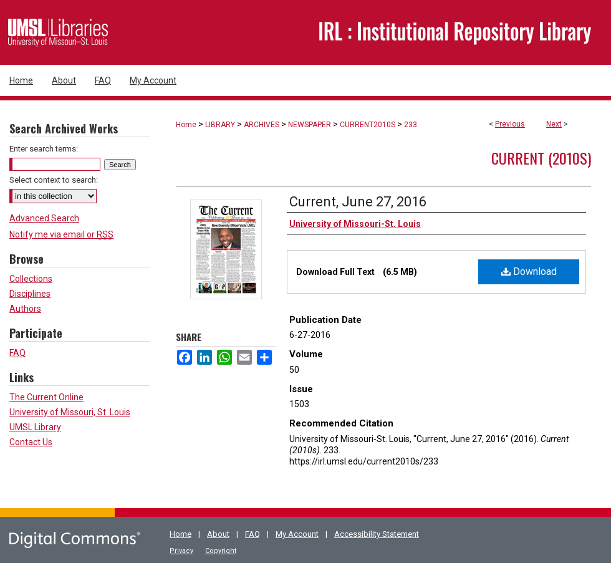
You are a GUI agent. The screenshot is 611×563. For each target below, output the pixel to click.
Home (186, 124)
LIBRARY (220, 124)
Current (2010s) (541, 158)
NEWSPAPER (309, 124)
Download (529, 271)
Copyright (220, 551)
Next (554, 124)
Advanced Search (44, 218)
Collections (30, 279)
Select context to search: (53, 180)
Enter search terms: (43, 148)
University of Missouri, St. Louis (69, 412)
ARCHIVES (261, 124)
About (218, 534)
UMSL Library (35, 427)
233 (410, 124)
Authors (25, 309)
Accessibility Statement (376, 534)
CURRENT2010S (367, 124)
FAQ (17, 353)
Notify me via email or (61, 234)
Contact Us (30, 442)
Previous (510, 124)
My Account (297, 534)
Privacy (181, 551)
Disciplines (30, 294)
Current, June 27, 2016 (357, 201)
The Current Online (46, 397)
